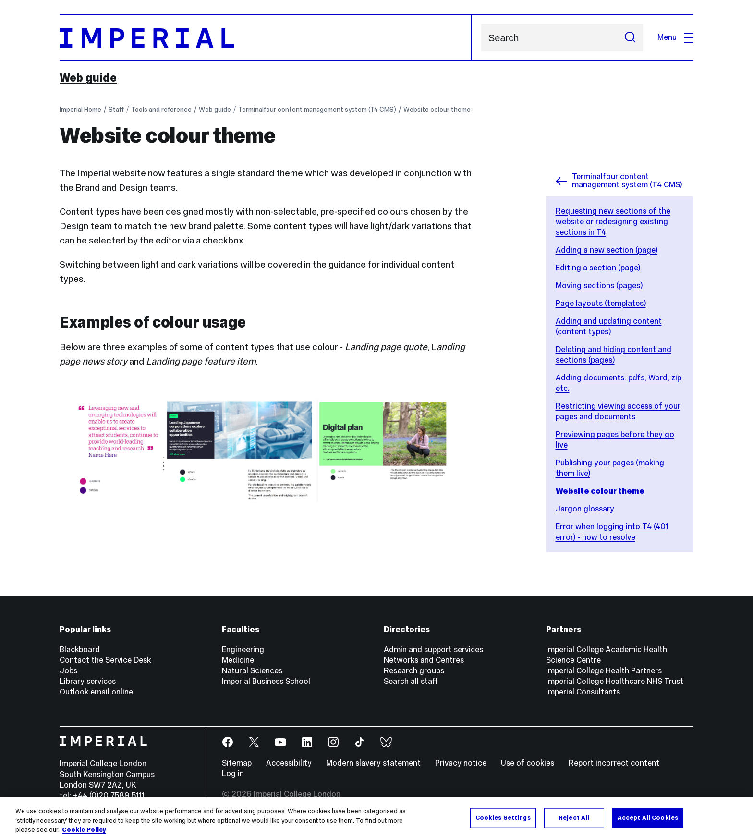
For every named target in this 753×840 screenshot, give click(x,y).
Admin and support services (433, 650)
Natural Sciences (252, 671)
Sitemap (237, 763)
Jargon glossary (585, 509)
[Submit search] (630, 37)
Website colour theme (437, 109)
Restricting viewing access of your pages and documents (618, 411)
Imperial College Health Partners (604, 671)
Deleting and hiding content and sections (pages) (613, 354)
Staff (116, 109)
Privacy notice (460, 763)
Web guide (88, 78)
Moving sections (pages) (599, 285)
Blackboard (80, 650)
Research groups (414, 671)
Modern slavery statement (373, 763)
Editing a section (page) (598, 268)
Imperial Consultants (583, 692)
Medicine (238, 660)
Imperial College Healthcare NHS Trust (614, 681)
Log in (233, 773)
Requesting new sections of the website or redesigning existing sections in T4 (613, 221)
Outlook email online (96, 692)
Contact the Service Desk (105, 660)
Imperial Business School (266, 681)
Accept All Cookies (648, 817)
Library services (88, 681)
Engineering (243, 650)
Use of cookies (527, 763)
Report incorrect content (614, 763)
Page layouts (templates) (601, 303)
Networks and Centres (424, 660)
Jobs (68, 671)
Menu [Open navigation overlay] (675, 37)
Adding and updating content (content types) (609, 326)
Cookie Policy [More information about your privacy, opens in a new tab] (84, 830)
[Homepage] (266, 37)
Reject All (574, 817)
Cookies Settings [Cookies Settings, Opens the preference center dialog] (503, 817)
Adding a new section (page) (606, 250)
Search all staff (411, 681)
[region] (376, 818)
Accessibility (289, 763)
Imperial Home (80, 109)
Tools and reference (161, 109)
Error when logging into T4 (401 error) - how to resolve (612, 532)
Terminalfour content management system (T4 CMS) (317, 109)
